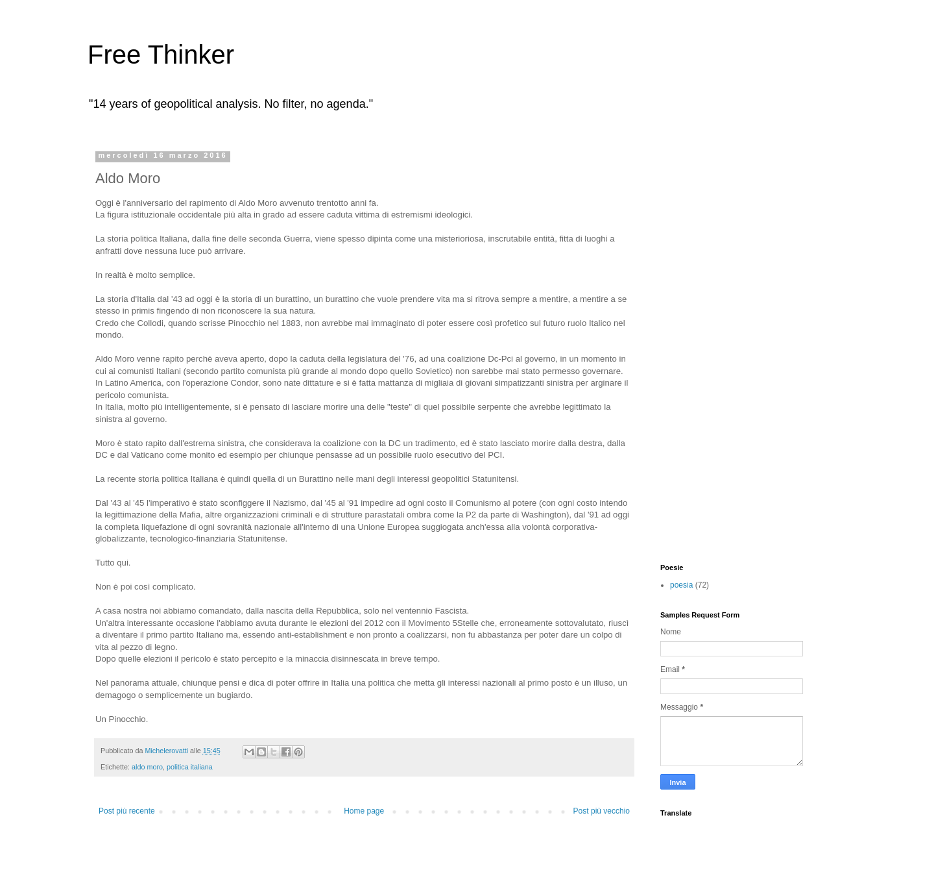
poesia (681, 585)
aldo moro (147, 767)
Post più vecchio (601, 811)
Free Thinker (161, 54)
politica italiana (190, 767)
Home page (364, 811)
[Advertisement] (712, 346)
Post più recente (127, 811)
